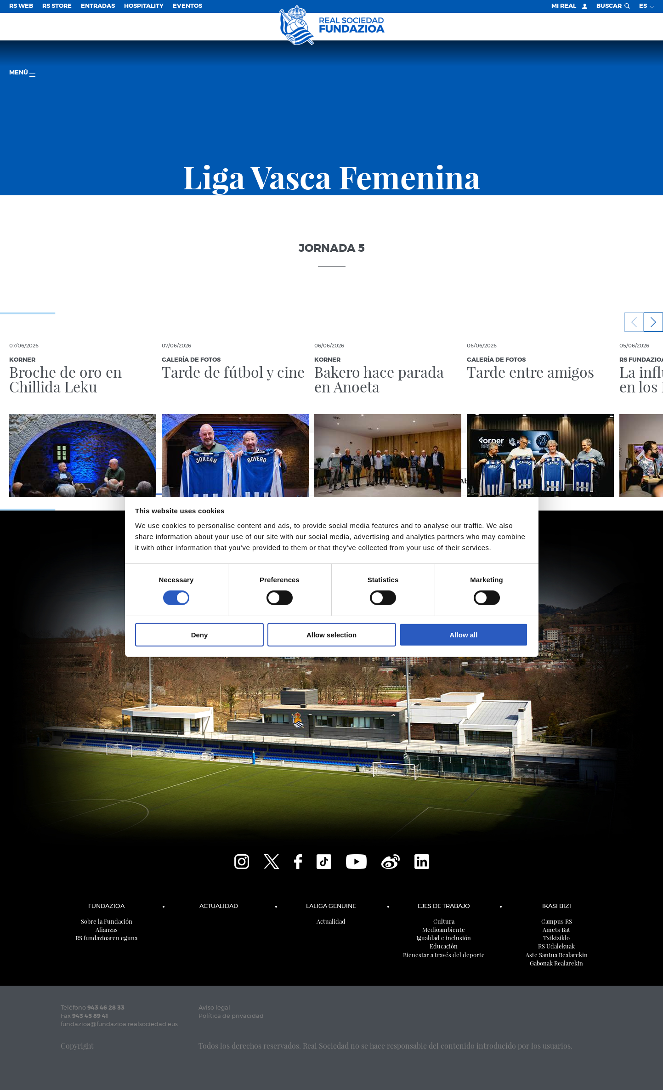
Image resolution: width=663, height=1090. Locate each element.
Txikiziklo (556, 938)
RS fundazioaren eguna (106, 938)
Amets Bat (556, 929)
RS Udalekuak (556, 946)
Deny (199, 634)
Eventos (187, 6)
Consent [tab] (194, 481)
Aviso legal (214, 1008)
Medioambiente (443, 929)
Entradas (98, 6)
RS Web (21, 6)
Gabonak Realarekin (556, 963)
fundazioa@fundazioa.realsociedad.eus (119, 1025)
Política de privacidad (231, 1016)
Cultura (443, 921)
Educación (444, 946)
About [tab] (469, 481)
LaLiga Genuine (331, 906)
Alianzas (107, 929)
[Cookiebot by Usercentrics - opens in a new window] (488, 450)
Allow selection (331, 634)
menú (22, 73)
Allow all (464, 634)
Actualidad (218, 906)
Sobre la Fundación (106, 921)
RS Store (57, 6)
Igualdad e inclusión (443, 938)
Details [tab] (331, 481)
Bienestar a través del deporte (444, 955)
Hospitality (144, 6)
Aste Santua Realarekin (557, 955)
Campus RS (556, 921)
